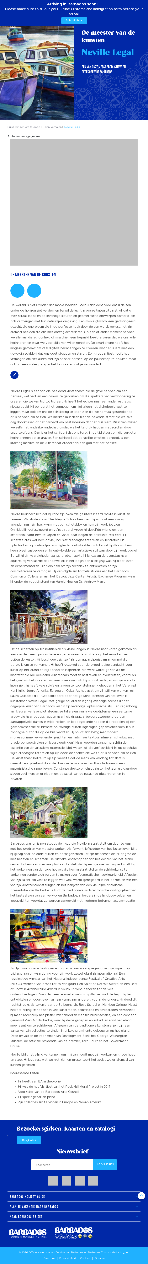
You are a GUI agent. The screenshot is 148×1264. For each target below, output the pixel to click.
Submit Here (74, 20)
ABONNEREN (105, 1164)
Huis (10, 127)
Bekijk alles (29, 1140)
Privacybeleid (67, 1258)
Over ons (49, 1258)
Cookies (85, 1258)
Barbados (77, 1252)
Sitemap (100, 1258)
